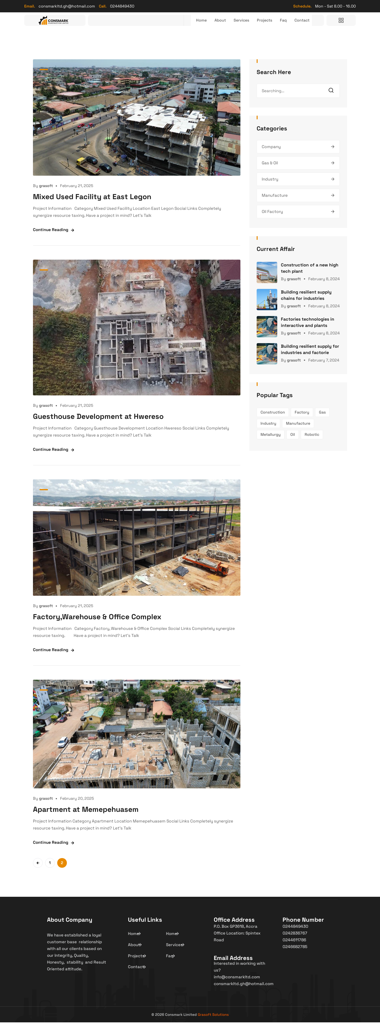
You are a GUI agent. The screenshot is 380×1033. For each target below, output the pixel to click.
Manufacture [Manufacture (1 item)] (298, 434)
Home (191, 25)
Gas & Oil (270, 173)
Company (271, 157)
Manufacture (275, 206)
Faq (281, 25)
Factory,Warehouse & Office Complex (97, 627)
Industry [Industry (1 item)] (268, 434)
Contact (300, 25)
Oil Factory (272, 222)
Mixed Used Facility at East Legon (92, 207)
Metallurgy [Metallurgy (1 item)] (271, 445)
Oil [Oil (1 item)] (292, 445)
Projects (260, 25)
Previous (38, 873)
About (211, 25)
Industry (270, 189)
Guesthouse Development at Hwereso (98, 427)
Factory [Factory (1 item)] (302, 422)
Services (234, 25)
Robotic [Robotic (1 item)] (312, 445)
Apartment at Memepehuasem (86, 820)
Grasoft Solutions (213, 1025)
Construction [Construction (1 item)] (273, 422)
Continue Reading (50, 240)
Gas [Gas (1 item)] (322, 422)
